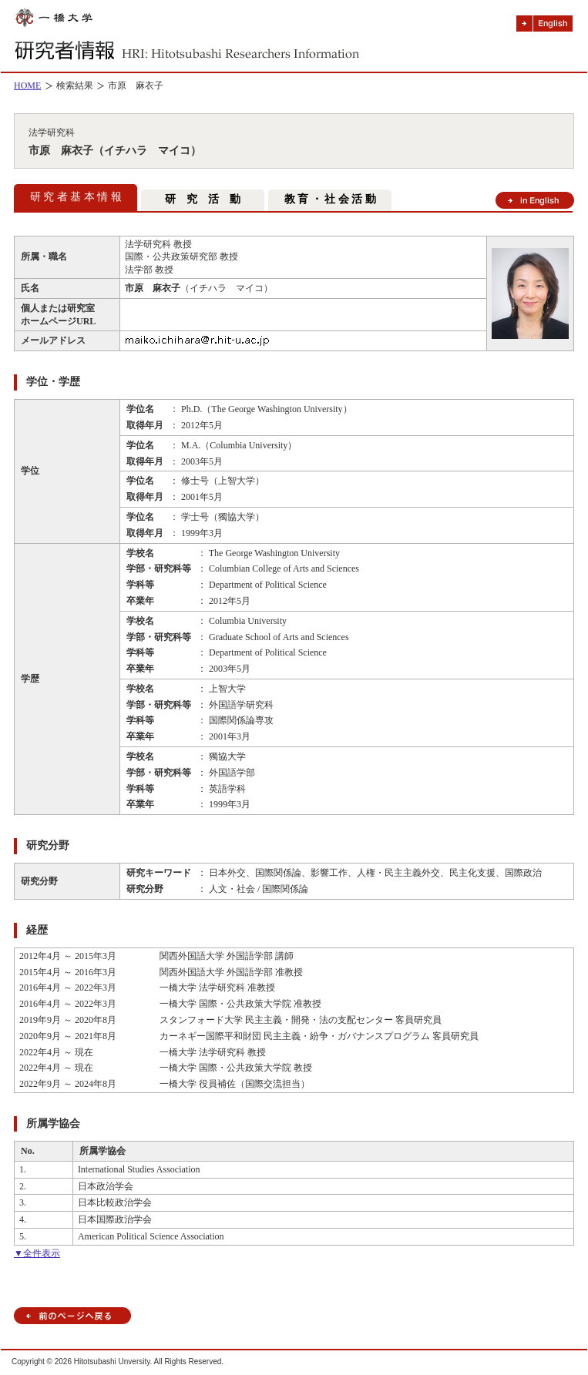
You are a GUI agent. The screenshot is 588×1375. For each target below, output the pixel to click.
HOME (27, 85)
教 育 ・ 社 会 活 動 (330, 199)
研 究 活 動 (202, 199)
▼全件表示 (37, 1253)
